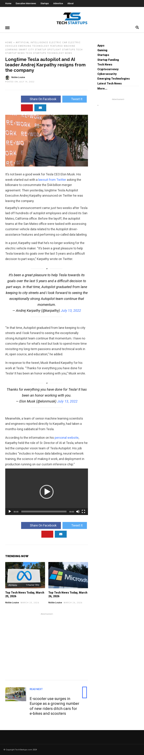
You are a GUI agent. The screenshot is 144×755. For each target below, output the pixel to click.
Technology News (59, 53)
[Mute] (78, 511)
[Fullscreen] (83, 511)
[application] (46, 491)
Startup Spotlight (48, 49)
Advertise (58, 3)
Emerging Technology (33, 46)
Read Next (36, 689)
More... (102, 88)
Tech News (104, 64)
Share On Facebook (40, 99)
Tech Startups (36, 53)
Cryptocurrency (108, 69)
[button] (47, 492)
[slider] (44, 511)
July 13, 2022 (71, 310)
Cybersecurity (107, 73)
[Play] (10, 511)
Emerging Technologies (113, 78)
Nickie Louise (12, 602)
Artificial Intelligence (32, 42)
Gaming (102, 50)
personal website (67, 437)
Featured (56, 46)
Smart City (26, 49)
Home (8, 3)
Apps (100, 45)
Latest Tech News (109, 83)
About (70, 3)
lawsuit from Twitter (52, 179)
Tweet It (74, 99)
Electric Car (58, 42)
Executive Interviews (26, 3)
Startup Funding (108, 59)
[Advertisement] (46, 646)
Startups (44, 3)
